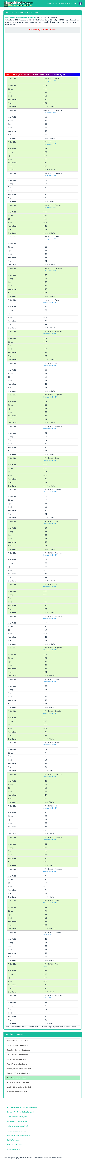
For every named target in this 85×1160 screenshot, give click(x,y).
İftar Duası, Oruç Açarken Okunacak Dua (61, 3)
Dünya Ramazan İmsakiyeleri (17, 1117)
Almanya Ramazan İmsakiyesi (17, 1121)
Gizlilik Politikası (13, 1140)
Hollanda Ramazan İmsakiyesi (17, 1126)
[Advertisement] (42, 53)
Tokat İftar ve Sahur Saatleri (17, 1078)
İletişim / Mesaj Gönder (15, 1149)
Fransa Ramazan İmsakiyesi (16, 1131)
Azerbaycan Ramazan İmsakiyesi (18, 1135)
